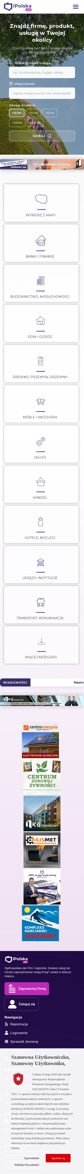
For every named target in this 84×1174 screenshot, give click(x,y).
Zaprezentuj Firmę (27, 988)
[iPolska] (18, 7)
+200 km (35, 122)
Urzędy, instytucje (40, 565)
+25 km (33, 113)
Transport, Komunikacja (40, 605)
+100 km (17, 122)
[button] (76, 7)
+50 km (49, 113)
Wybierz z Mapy (41, 202)
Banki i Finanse (40, 244)
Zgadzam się (58, 1158)
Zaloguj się (21, 1004)
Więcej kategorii (41, 644)
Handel (40, 485)
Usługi (40, 444)
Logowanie (16, 1033)
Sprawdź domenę (21, 1041)
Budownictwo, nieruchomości (40, 284)
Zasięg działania (22, 105)
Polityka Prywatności (27, 1164)
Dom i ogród (40, 324)
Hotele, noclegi (40, 525)
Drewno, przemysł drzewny (40, 364)
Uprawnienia (31, 1158)
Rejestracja (16, 1024)
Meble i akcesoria (40, 404)
